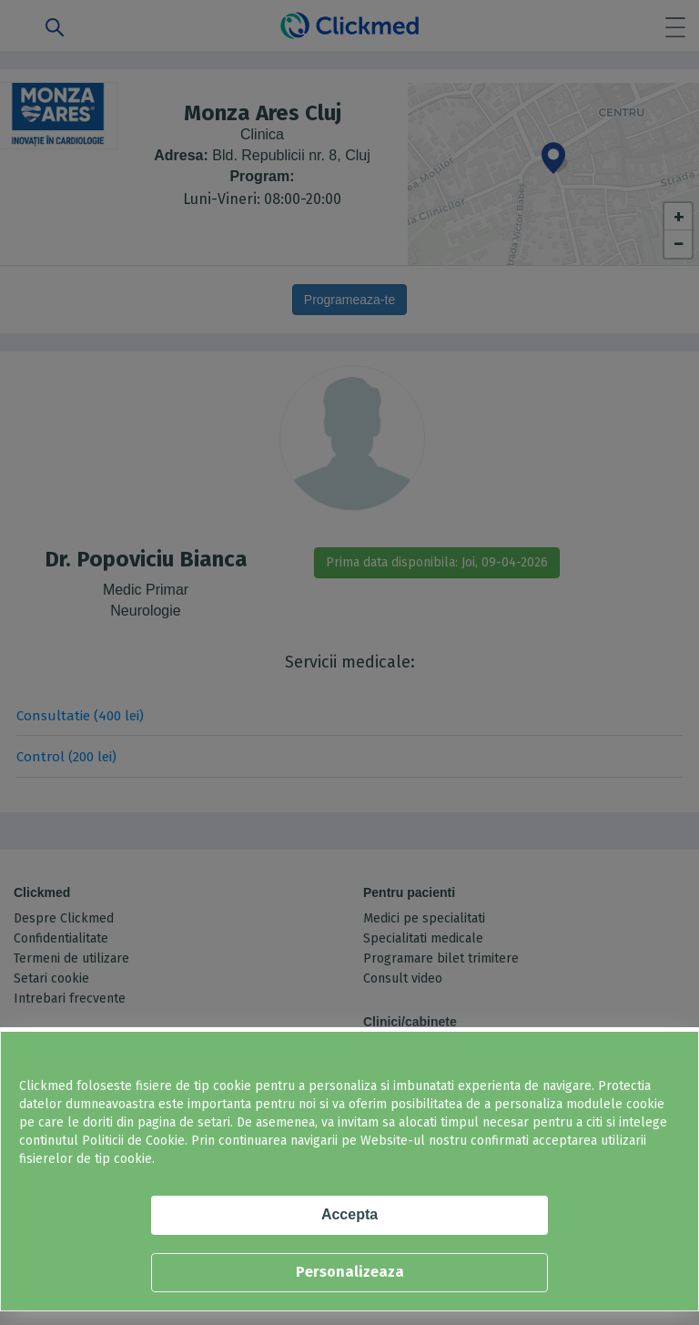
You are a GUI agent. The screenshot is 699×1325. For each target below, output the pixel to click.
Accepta (349, 1214)
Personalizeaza (350, 1271)
